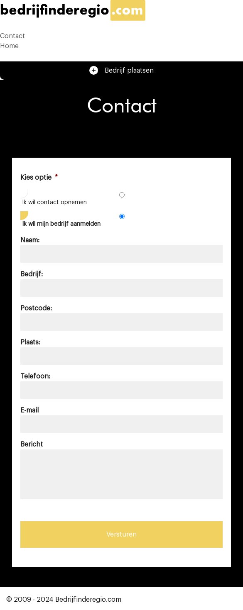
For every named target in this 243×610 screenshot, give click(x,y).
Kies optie (39, 177)
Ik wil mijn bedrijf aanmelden (61, 224)
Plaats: (30, 342)
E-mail (29, 410)
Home (9, 46)
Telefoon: (35, 376)
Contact (12, 36)
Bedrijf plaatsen (121, 70)
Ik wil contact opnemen (54, 202)
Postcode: (36, 308)
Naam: (29, 240)
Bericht (31, 444)
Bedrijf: (31, 274)
